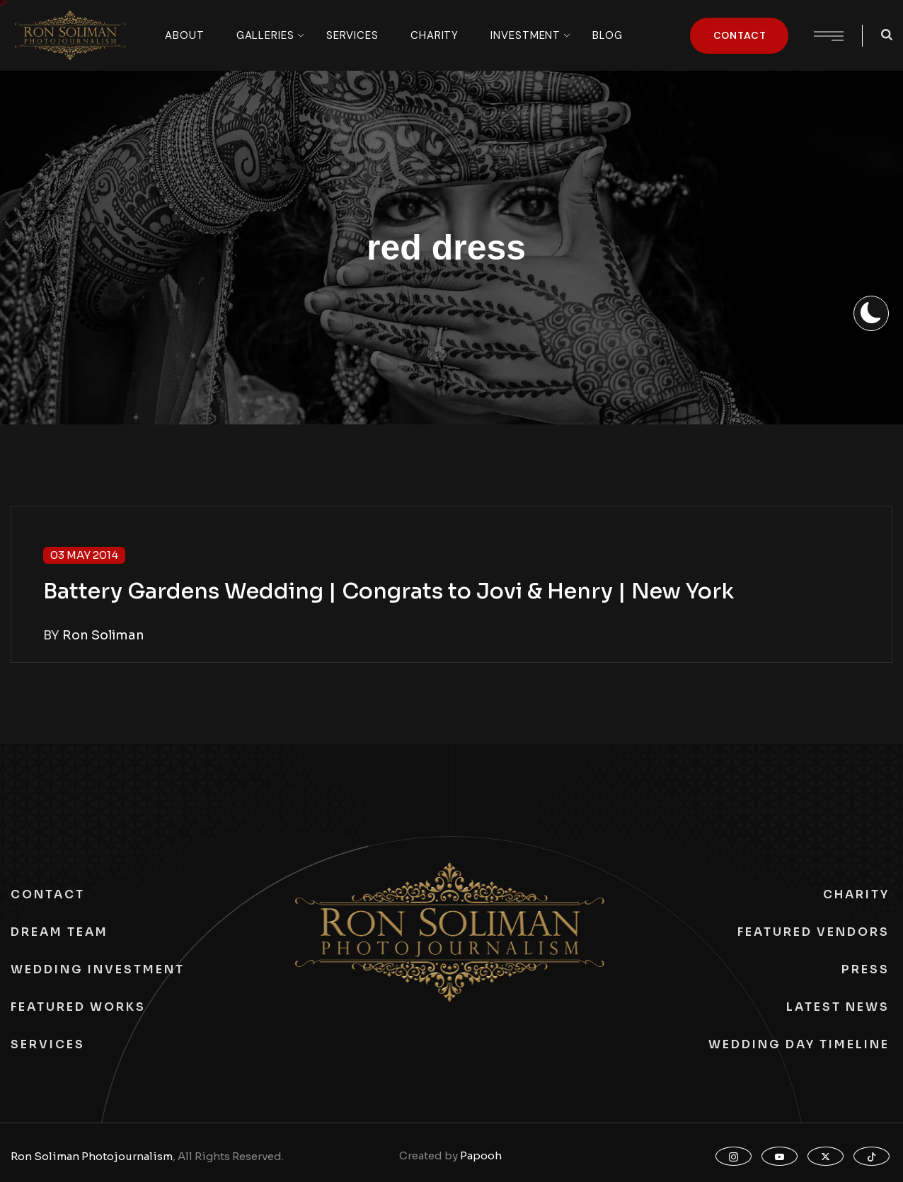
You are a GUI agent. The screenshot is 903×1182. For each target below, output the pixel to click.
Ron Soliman (103, 635)
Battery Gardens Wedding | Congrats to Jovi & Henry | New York (388, 591)
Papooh (481, 1155)
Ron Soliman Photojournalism (92, 1156)
